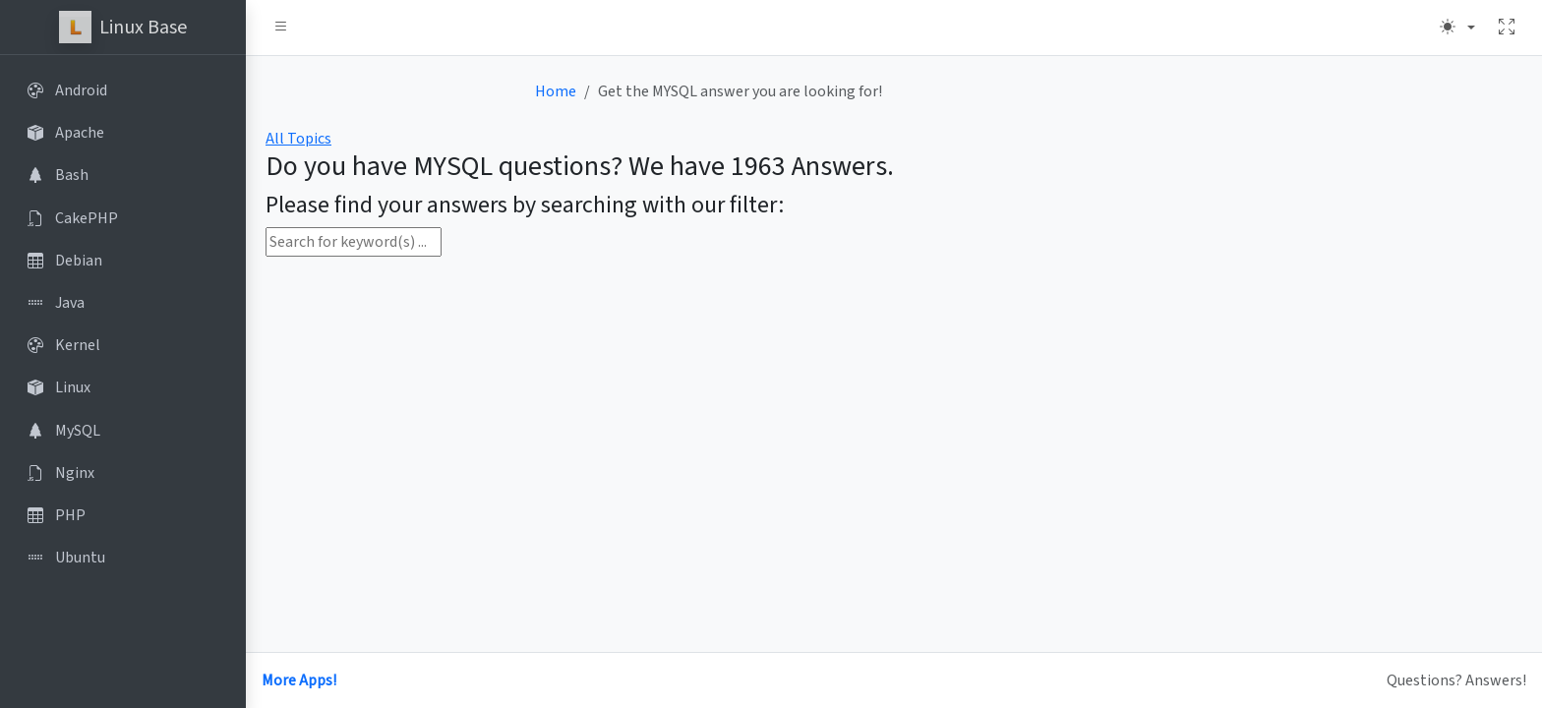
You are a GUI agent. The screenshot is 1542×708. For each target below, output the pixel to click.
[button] (281, 27)
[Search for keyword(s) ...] (354, 242)
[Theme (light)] (1457, 27)
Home (555, 91)
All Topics (298, 138)
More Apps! (299, 680)
